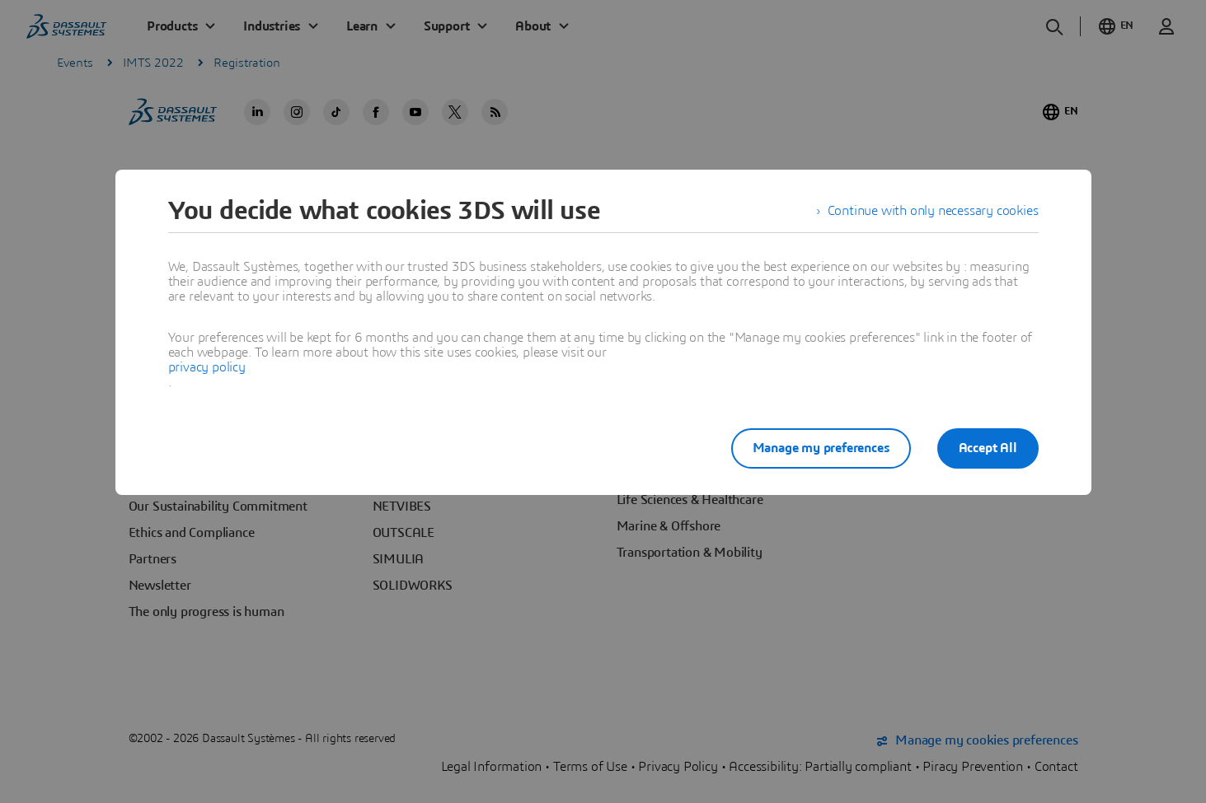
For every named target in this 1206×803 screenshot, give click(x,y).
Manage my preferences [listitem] (821, 448)
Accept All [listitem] (988, 448)
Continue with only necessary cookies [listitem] (933, 210)
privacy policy (207, 367)
